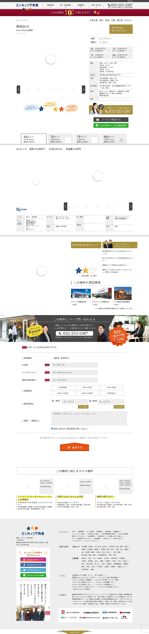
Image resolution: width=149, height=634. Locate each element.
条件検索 (108, 531)
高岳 (88, 566)
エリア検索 (89, 531)
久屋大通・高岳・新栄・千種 (118, 546)
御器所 (109, 564)
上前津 (83, 561)
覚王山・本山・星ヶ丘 (104, 552)
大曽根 (106, 566)
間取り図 (36, 182)
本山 (82, 564)
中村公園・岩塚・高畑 (88, 555)
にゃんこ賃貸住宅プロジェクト (82, 538)
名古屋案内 (91, 536)
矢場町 (100, 558)
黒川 (93, 566)
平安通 (100, 566)
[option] (27, 89)
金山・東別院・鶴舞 (87, 552)
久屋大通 (114, 558)
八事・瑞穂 (116, 552)
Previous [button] (18, 89)
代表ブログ (106, 538)
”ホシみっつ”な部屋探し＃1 (104, 584)
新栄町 (108, 561)
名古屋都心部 (102, 555)
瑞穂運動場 (117, 564)
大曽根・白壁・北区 (107, 549)
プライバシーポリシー (69, 438)
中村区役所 (84, 569)
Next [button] (83, 89)
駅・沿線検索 (66, 5)
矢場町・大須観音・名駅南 (89, 549)
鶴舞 (101, 561)
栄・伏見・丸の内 (100, 546)
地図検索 (50, 5)
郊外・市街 (112, 555)
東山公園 (89, 564)
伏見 (89, 558)
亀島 (92, 569)
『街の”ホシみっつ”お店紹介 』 (82, 589)
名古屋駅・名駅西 (87, 546)
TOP (73, 531)
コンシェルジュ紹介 (78, 534)
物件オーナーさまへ (78, 536)
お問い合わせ (96, 5)
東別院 (90, 561)
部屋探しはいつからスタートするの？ (84, 577)
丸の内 (106, 558)
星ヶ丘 (97, 564)
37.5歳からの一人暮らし (115, 536)
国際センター (122, 566)
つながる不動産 (123, 534)
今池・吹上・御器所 (122, 549)
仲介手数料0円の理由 (108, 534)
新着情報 (97, 538)
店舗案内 (81, 5)
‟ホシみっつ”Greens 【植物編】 (82, 580)
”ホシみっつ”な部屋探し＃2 (104, 582)
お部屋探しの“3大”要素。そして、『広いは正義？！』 (89, 575)
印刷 (130, 149)
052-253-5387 (24, 545)
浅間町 (113, 566)
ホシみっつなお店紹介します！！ (82, 582)
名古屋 (83, 558)
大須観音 (122, 558)
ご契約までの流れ (93, 534)
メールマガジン (77, 541)
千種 (113, 561)
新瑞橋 (125, 564)
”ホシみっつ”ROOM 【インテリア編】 (107, 580)
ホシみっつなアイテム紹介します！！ (84, 587)
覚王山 (125, 561)
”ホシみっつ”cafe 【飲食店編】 (108, 577)
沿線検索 (99, 531)
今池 (119, 561)
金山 (96, 561)
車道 (82, 566)
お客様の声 (101, 536)
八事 (103, 564)
